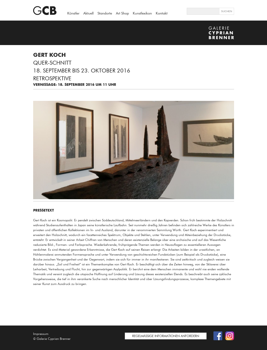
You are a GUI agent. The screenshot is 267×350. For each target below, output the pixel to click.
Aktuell (88, 13)
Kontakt (162, 13)
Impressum (40, 334)
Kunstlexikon (142, 13)
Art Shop (122, 13)
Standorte (105, 13)
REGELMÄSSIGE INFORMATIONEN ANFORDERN (165, 336)
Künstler (73, 13)
